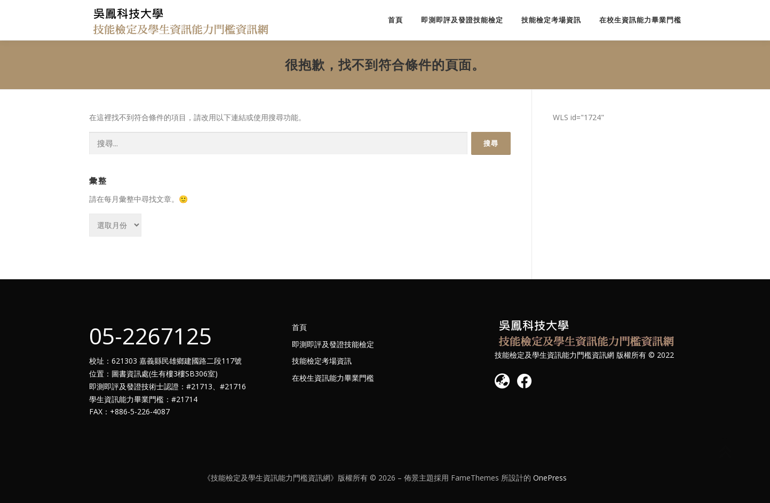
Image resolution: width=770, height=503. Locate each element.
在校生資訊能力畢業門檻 (640, 20)
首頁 (395, 20)
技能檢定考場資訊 (551, 20)
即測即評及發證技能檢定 (462, 20)
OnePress (550, 478)
